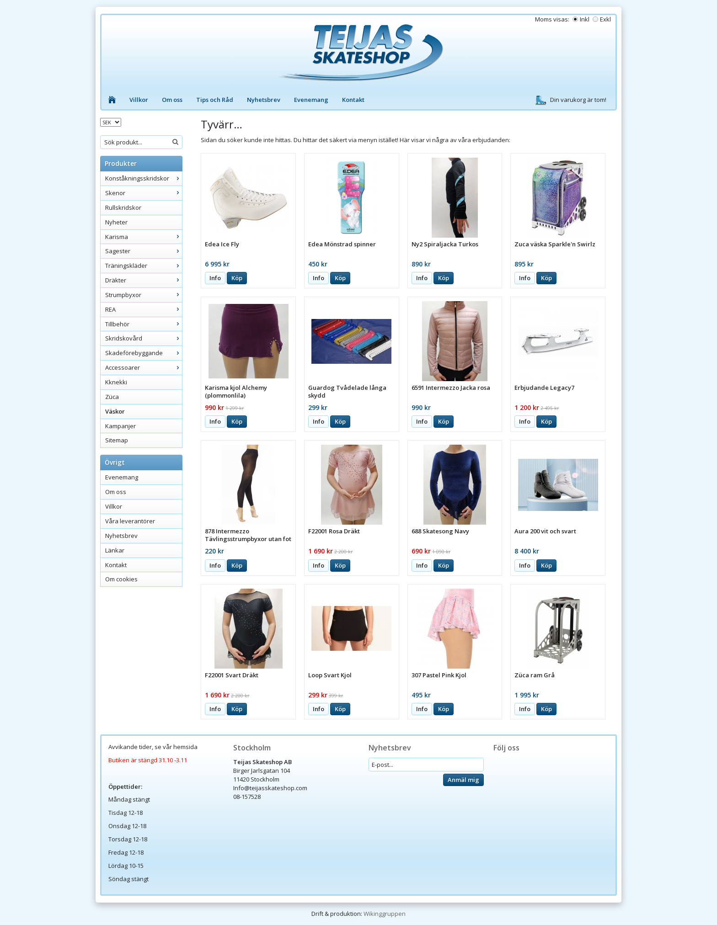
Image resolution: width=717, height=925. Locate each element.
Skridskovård (143, 338)
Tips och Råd (214, 100)
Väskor (115, 411)
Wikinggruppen (385, 913)
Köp (236, 278)
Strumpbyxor (143, 295)
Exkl (605, 19)
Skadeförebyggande (143, 353)
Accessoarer (143, 367)
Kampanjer (120, 426)
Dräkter (143, 280)
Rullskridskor (123, 207)
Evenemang (311, 100)
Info (215, 278)
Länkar (114, 550)
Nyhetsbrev (263, 100)
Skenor (143, 193)
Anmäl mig (463, 780)
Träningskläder (143, 265)
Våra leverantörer (130, 521)
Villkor (138, 100)
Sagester (143, 251)
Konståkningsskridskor (143, 178)
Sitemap (116, 440)
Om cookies (121, 579)
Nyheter (116, 222)
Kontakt (353, 100)
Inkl (584, 19)
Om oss (172, 100)
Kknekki (116, 382)
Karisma (143, 237)
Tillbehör (143, 324)
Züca (112, 397)
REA (143, 309)
